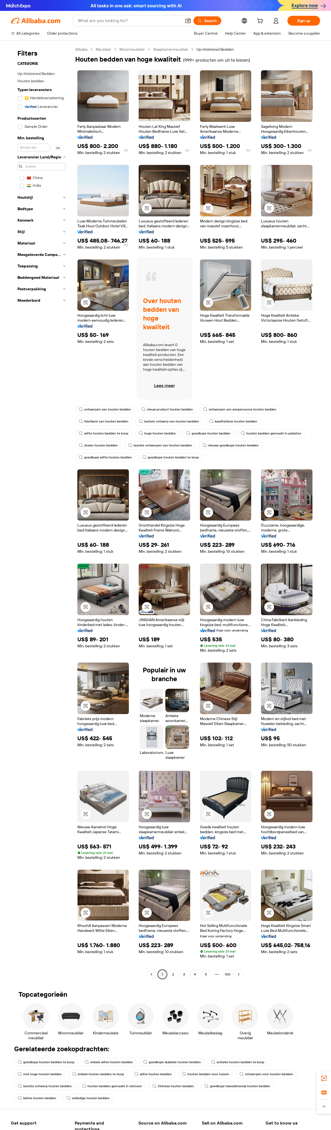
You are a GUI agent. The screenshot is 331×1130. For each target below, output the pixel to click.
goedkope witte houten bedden (105, 457)
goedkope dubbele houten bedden (172, 1062)
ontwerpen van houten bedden (105, 409)
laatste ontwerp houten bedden (45, 1086)
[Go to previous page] (151, 974)
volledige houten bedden (88, 1098)
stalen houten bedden (98, 445)
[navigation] (41, 512)
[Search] (207, 20)
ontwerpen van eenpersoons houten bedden (239, 409)
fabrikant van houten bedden (103, 421)
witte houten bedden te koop (103, 433)
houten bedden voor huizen (205, 1074)
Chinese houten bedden (173, 1086)
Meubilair (103, 49)
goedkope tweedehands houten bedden (237, 1086)
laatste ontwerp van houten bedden (169, 421)
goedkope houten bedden (208, 433)
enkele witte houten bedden (109, 1062)
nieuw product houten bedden (167, 409)
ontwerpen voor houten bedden (266, 1074)
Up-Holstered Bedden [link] (215, 49)
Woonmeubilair (132, 49)
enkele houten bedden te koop (98, 1074)
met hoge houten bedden (40, 1074)
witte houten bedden (153, 1074)
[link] (324, 1078)
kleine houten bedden (37, 1098)
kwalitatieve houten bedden (233, 421)
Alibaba (81, 49)
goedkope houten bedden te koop (170, 457)
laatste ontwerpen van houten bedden (160, 445)
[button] (188, 20)
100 (227, 974)
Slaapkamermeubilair (170, 49)
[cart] (261, 21)
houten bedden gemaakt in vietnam (112, 1086)
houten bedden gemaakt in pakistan (271, 433)
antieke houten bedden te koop (237, 1062)
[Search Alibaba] (129, 21)
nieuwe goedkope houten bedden (230, 445)
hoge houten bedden (157, 433)
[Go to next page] (239, 974)
